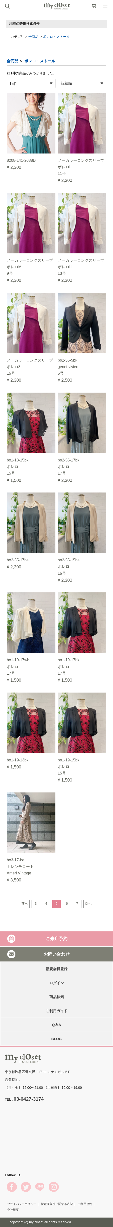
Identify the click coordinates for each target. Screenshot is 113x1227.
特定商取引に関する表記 (57, 1204)
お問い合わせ (57, 954)
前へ (24, 903)
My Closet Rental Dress (56, 6)
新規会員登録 (56, 969)
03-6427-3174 (29, 1099)
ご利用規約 (85, 1204)
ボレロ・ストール (56, 37)
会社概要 (13, 1209)
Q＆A (56, 1025)
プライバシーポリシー (21, 1204)
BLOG (56, 1039)
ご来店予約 (56, 938)
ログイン (56, 983)
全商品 (33, 37)
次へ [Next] (88, 903)
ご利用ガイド (56, 1011)
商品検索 (56, 997)
